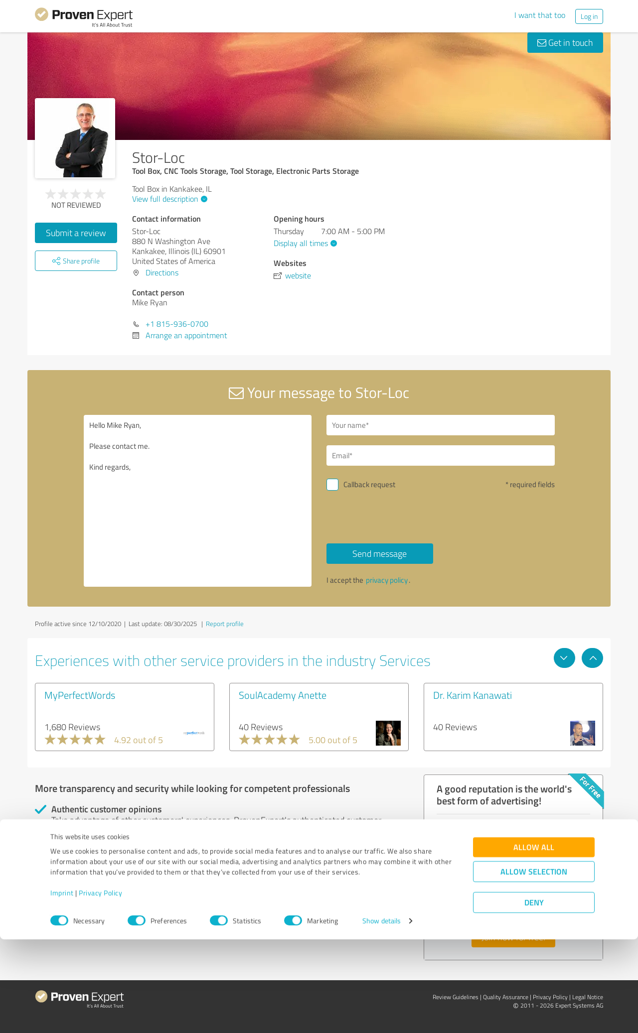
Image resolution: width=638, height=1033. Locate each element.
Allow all (533, 940)
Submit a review (76, 233)
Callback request (369, 484)
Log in (589, 16)
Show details (381, 1014)
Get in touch (565, 42)
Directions (162, 272)
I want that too (539, 14)
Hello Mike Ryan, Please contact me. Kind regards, (198, 501)
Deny (534, 996)
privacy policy (387, 580)
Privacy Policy (100, 986)
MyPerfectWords (79, 695)
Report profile (225, 623)
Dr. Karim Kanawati (472, 695)
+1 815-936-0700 (177, 323)
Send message (379, 553)
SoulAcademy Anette (282, 695)
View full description (168, 198)
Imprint (62, 986)
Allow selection (533, 965)
